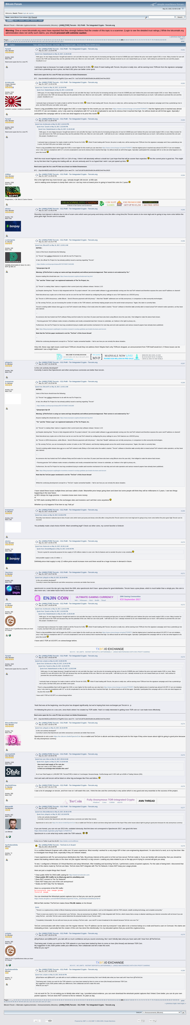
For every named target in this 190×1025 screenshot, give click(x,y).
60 (113, 40)
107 (58, 41)
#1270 (183, 542)
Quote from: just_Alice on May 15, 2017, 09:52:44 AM (51, 759)
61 (115, 40)
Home (10, 20)
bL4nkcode (9, 82)
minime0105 (10, 754)
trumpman (9, 381)
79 (155, 40)
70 (135, 40)
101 (40, 41)
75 (146, 40)
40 (70, 40)
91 (18, 41)
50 (91, 40)
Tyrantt (8, 49)
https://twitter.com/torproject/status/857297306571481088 (55, 264)
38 (66, 40)
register (31, 13)
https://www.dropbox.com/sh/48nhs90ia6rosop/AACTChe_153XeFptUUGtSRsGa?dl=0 (67, 899)
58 (109, 40)
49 (89, 40)
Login (27, 20)
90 (15, 41)
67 (129, 40)
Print (182, 41)
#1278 (183, 846)
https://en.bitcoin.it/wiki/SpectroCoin (67, 736)
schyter (8, 604)
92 (20, 41)
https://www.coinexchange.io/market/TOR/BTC (130, 109)
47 (85, 40)
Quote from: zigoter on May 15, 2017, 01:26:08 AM (52, 761)
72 (140, 40)
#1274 (183, 724)
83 (163, 40)
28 (44, 40)
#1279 (183, 934)
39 (68, 40)
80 (157, 40)
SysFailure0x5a (11, 845)
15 (16, 40)
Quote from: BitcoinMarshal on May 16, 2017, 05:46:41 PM (53, 812)
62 (117, 40)
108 (61, 41)
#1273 (183, 657)
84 (165, 40)
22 (31, 40)
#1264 (183, 175)
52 (96, 40)
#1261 (183, 50)
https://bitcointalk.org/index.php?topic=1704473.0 (53, 831)
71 (137, 40)
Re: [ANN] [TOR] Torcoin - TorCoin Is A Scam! (57, 845)
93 (22, 41)
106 (55, 41)
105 (52, 41)
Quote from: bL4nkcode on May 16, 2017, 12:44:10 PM (52, 124)
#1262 (183, 83)
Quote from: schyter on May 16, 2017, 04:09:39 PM (51, 661)
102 (43, 41)
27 (42, 40)
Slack (91, 600)
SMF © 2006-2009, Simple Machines (103, 1021)
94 (24, 41)
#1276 (183, 786)
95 (26, 41)
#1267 (183, 363)
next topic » (182, 38)
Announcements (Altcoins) (48, 25)
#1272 (183, 604)
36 (61, 40)
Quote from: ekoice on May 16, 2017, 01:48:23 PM (50, 515)
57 (107, 40)
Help (16, 20)
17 (21, 40)
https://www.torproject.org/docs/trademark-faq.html (76, 276)
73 (142, 40)
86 (7, 41)
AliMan (8, 174)
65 (124, 40)
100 (37, 41)
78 (152, 40)
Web (76, 600)
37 (64, 40)
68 (131, 40)
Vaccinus (9, 572)
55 (102, 40)
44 (79, 40)
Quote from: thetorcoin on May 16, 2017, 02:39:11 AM (51, 546)
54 (100, 40)
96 (28, 41)
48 (87, 40)
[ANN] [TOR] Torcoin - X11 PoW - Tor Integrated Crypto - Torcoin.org (87, 25)
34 (57, 40)
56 (104, 40)
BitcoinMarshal (11, 723)
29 (46, 40)
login (24, 13)
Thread (103, 600)
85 (5, 41)
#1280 (183, 970)
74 (144, 40)
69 (133, 40)
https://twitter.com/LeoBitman (69, 841)
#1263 (183, 120)
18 (23, 40)
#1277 (183, 807)
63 (119, 40)
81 (159, 40)
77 (150, 40)
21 (29, 40)
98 (33, 41)
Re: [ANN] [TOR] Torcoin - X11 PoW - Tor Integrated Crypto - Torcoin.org (68, 49)
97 (30, 41)
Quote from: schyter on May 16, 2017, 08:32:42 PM (51, 974)
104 (49, 41)
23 (34, 40)
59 (111, 40)
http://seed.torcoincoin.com (79, 875)
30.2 (29, 17)
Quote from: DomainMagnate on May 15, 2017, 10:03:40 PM (55, 549)
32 (53, 40)
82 (161, 40)
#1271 (183, 573)
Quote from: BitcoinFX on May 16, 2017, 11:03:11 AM (51, 245)
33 (55, 40)
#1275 (183, 755)
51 (94, 40)
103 (46, 41)
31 (51, 40)
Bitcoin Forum (9, 25)
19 (25, 40)
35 (59, 40)
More (40, 20)
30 (48, 40)
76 (148, 40)
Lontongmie (10, 240)
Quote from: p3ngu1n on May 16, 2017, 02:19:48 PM (51, 577)
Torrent (34, 17)
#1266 (183, 241)
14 (14, 40)
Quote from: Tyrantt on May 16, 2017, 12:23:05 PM (50, 87)
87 (9, 41)
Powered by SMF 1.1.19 (82, 1021)
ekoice (7, 209)
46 (83, 40)
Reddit (97, 600)
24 (36, 40)
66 (127, 40)
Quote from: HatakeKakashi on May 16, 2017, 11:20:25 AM (53, 54)
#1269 (183, 511)
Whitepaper (83, 600)
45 (81, 40)
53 (98, 40)
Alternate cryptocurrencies (26, 25)
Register (34, 20)
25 (38, 40)
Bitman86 (9, 807)
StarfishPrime (10, 785)
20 (27, 40)
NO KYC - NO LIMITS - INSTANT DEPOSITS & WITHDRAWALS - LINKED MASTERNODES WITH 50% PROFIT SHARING (110, 652)
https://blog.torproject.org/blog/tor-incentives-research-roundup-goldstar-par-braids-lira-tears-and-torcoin (72, 329)
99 (35, 41)
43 (76, 40)
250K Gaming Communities (130, 596)
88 (11, 41)
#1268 (183, 382)
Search (21, 20)
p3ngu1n (8, 362)
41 (72, 40)
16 (19, 40)
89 (13, 41)
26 (40, 40)
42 (74, 40)
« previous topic (175, 37)
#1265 (183, 210)
